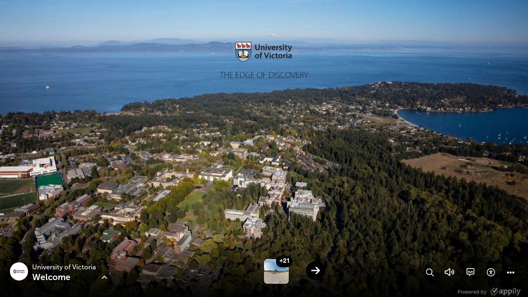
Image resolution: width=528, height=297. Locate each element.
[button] (430, 272)
